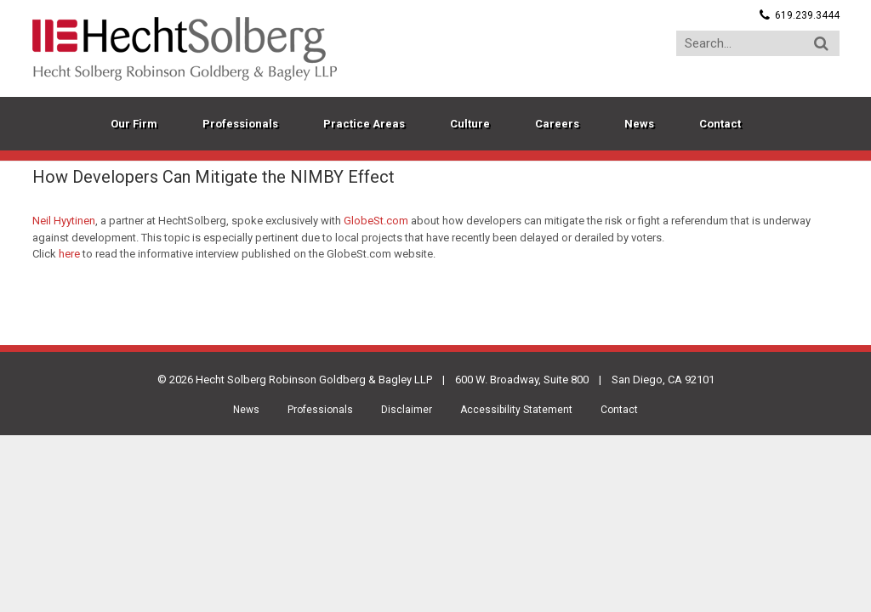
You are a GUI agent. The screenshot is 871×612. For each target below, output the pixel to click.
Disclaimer (406, 410)
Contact (619, 410)
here (69, 253)
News (246, 410)
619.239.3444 (807, 15)
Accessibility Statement (516, 410)
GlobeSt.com (376, 220)
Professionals (320, 410)
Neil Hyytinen (63, 220)
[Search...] (758, 43)
